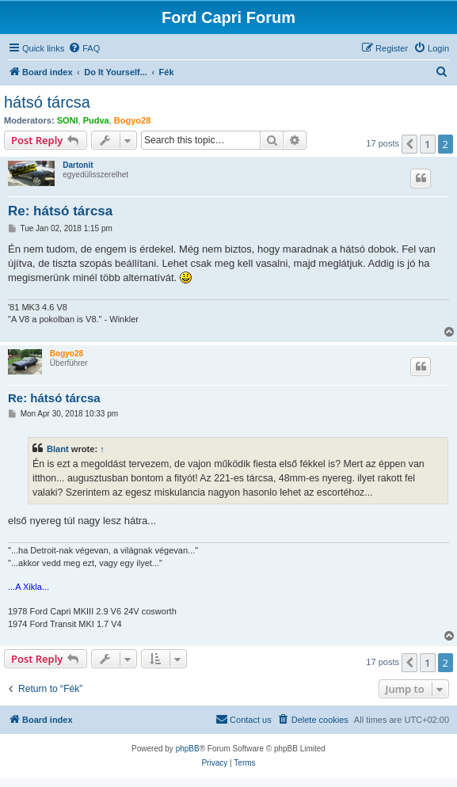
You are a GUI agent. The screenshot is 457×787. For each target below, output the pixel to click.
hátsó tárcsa (47, 102)
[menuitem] (84, 48)
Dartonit (78, 165)
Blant (58, 449)
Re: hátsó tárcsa (60, 211)
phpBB (188, 748)
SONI (67, 120)
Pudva (96, 120)
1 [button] (427, 144)
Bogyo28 (132, 120)
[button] (409, 144)
